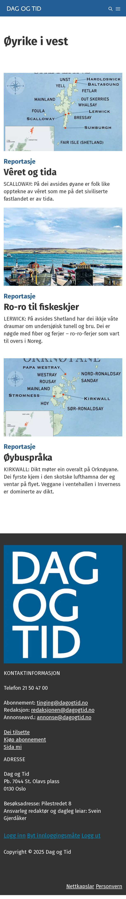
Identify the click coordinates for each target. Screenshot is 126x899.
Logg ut (90, 835)
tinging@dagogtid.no (62, 703)
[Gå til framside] (24, 8)
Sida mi (13, 747)
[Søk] (110, 8)
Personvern (109, 886)
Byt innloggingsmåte (53, 835)
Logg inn (15, 835)
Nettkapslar (80, 886)
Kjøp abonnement (25, 739)
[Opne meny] (117, 8)
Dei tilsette (17, 732)
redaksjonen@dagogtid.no (62, 710)
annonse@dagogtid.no (64, 717)
